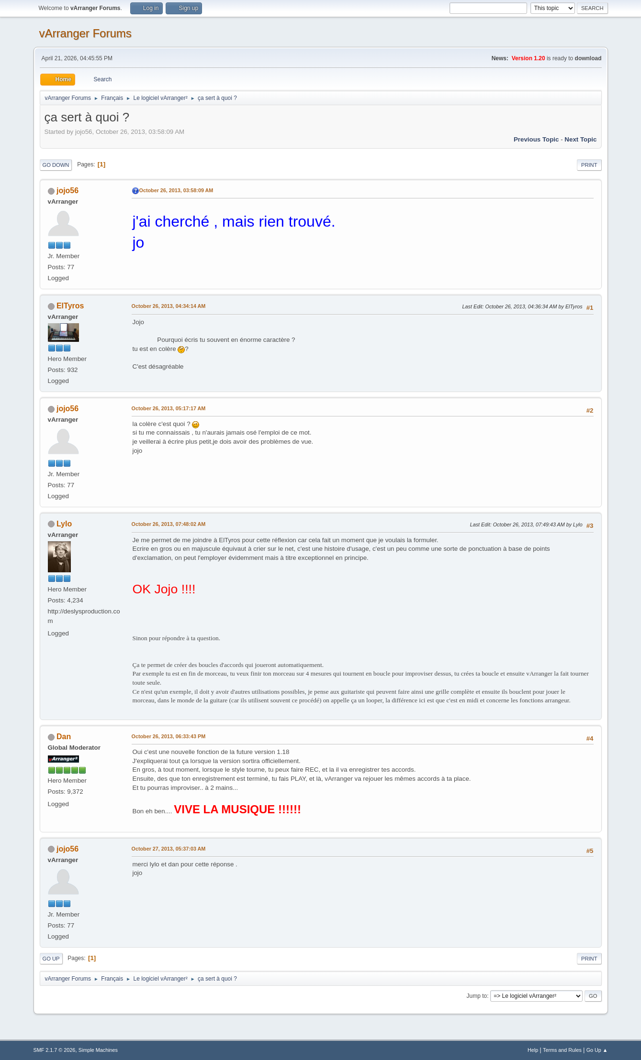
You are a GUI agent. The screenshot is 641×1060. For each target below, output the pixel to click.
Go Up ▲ (597, 1050)
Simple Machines (98, 1050)
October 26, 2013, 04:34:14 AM (169, 306)
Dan (63, 736)
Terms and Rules (562, 1050)
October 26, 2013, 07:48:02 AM (169, 524)
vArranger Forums (85, 33)
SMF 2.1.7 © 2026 (55, 1050)
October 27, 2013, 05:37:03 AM (169, 849)
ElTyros (70, 306)
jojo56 (67, 190)
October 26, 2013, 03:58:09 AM (176, 190)
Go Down (56, 165)
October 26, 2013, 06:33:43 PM (169, 736)
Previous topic (536, 139)
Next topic (580, 139)
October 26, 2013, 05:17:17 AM (169, 408)
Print (589, 165)
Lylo (64, 524)
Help (533, 1050)
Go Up (51, 959)
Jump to (477, 996)
